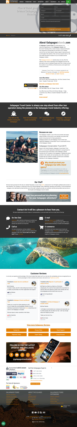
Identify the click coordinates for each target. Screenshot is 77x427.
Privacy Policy (38, 330)
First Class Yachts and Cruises (12, 399)
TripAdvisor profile (54, 278)
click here (20, 234)
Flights (29, 394)
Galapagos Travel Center (39, 419)
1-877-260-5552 (63, 35)
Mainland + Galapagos (54, 396)
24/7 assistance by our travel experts (46, 116)
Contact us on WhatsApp (38, 378)
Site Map (42, 421)
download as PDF (33, 88)
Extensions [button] (41, 1)
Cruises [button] (21, 1)
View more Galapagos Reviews (38, 325)
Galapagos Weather (32, 396)
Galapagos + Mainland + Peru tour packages (63, 116)
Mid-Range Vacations (10, 401)
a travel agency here (64, 173)
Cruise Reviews (60, 334)
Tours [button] (34, 1)
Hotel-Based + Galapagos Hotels (56, 403)
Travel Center (14, 1)
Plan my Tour (68, 2)
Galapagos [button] (53, 1)
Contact (63, 1)
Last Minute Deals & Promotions (12, 404)
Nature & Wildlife (31, 406)
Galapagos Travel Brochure (65, 406)
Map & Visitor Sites (32, 397)
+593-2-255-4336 (37, 376)
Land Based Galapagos (53, 302)
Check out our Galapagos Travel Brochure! (31, 85)
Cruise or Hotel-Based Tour (33, 404)
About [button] (47, 1)
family (42, 185)
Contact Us (16, 330)
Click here (14, 220)
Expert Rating (38, 334)
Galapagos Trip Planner (10, 394)
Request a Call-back (35, 383)
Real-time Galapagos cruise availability (30, 116)
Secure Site (35, 421)
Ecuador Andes (44, 303)
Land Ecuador (58, 281)
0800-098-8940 (37, 373)
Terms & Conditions (21, 371)
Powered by (11, 374)
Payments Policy (16, 334)
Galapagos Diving (9, 402)
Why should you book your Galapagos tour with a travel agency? (53, 164)
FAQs (29, 402)
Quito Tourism (60, 73)
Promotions (28, 1)
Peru (47, 283)
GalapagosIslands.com (46, 60)
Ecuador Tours (53, 398)
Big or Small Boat (31, 399)
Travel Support (61, 330)
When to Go (30, 401)
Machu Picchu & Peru (54, 399)
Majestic (51, 281)
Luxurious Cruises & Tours (11, 397)
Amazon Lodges (53, 401)
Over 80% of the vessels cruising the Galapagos (13, 117)
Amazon (43, 283)
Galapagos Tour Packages (11, 396)
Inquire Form (52, 220)
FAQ (59, 1)
